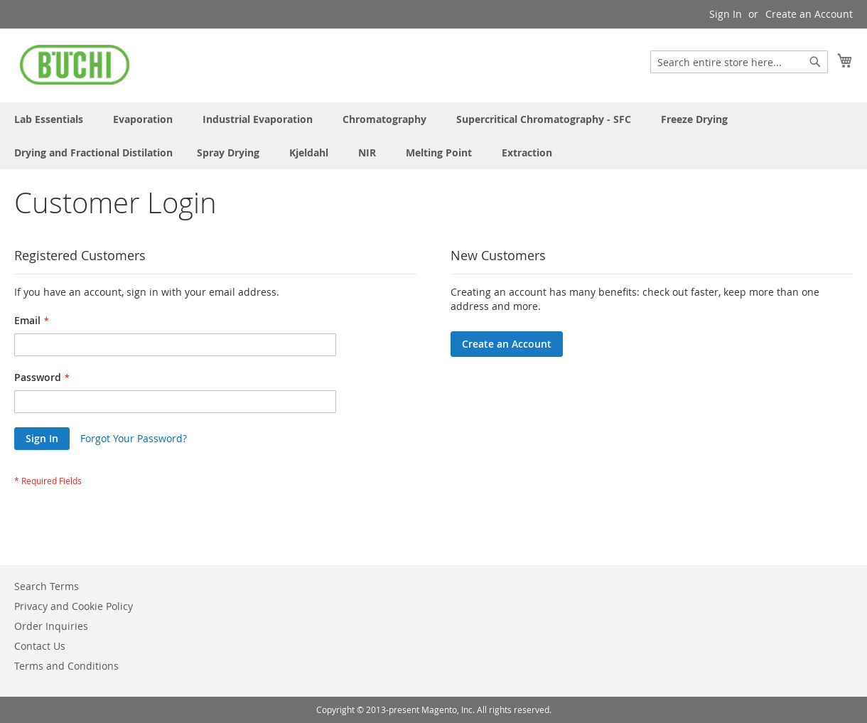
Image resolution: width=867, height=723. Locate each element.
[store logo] (74, 65)
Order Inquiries (51, 626)
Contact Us (39, 646)
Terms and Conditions (66, 666)
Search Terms (46, 586)
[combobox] (739, 61)
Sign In (725, 14)
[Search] (815, 61)
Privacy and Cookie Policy (73, 606)
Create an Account (809, 14)
